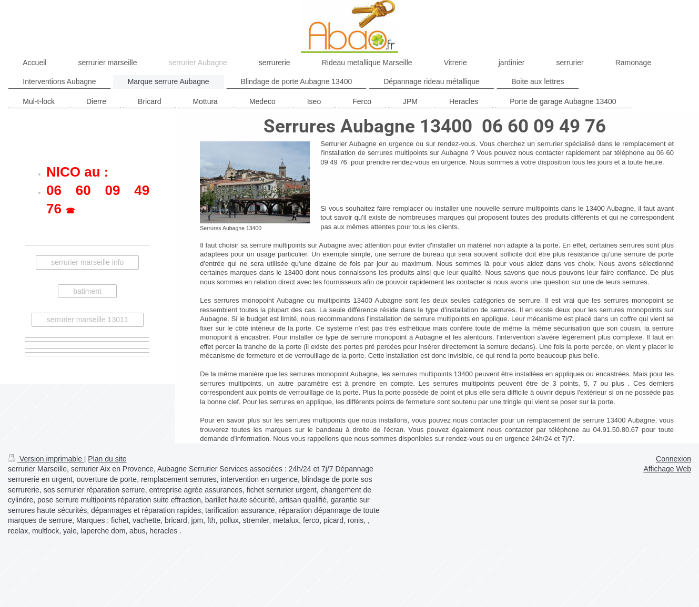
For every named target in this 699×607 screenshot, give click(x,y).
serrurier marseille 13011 (87, 319)
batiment (87, 291)
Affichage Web (667, 469)
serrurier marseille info (87, 262)
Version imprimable (46, 459)
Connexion (673, 459)
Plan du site (107, 459)
